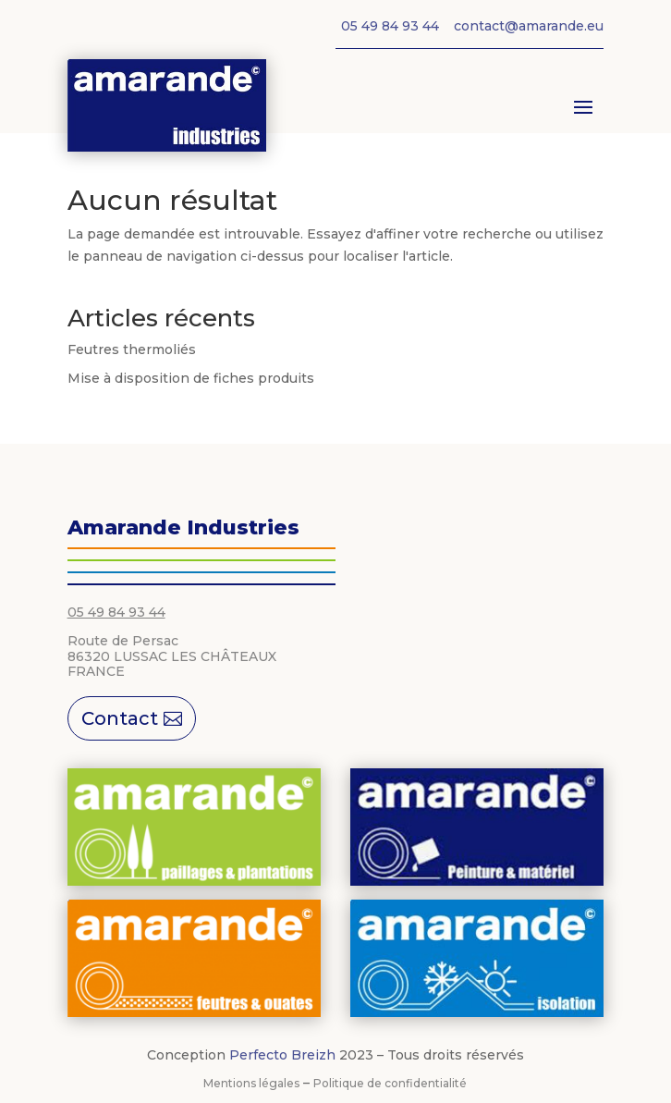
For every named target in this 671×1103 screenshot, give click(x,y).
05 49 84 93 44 (116, 612)
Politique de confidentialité (390, 1083)
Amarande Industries (183, 527)
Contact (119, 718)
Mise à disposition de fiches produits (190, 378)
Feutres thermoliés (131, 349)
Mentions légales (251, 1083)
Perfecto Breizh (282, 1055)
